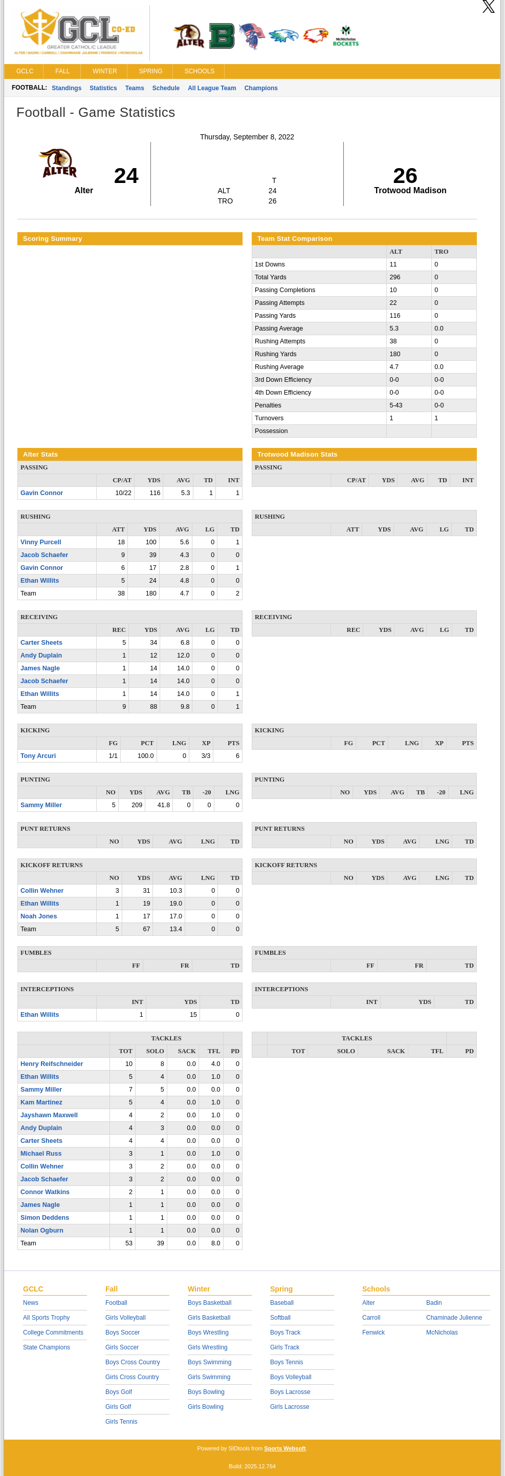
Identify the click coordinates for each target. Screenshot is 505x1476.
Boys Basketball (209, 1302)
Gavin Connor (41, 493)
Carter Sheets (41, 642)
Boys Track (285, 1332)
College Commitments (53, 1332)
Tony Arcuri (38, 756)
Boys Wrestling (208, 1332)
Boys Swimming (209, 1362)
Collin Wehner (41, 890)
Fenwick (373, 1332)
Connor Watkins (45, 1192)
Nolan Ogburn (41, 1230)
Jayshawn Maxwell (49, 1115)
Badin (434, 1302)
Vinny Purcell (40, 542)
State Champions (46, 1347)
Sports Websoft (284, 1448)
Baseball (282, 1302)
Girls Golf (118, 1406)
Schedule (166, 88)
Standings (66, 88)
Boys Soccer (122, 1332)
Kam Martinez (41, 1102)
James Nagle (40, 668)
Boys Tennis (286, 1362)
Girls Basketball (209, 1317)
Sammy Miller (41, 805)
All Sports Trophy (46, 1317)
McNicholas (442, 1332)
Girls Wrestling (208, 1347)
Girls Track (284, 1347)
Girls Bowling (206, 1406)
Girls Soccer (122, 1347)
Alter (368, 1302)
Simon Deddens (44, 1217)
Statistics (103, 88)
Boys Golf (118, 1392)
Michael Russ (41, 1153)
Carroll (371, 1317)
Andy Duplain (41, 655)
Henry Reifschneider (51, 1064)
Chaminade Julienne (454, 1317)
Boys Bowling (206, 1392)
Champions (261, 88)
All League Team (212, 88)
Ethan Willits (39, 580)
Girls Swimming (209, 1377)
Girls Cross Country (132, 1377)
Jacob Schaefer (44, 555)
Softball (280, 1317)
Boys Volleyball (291, 1377)
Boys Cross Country (132, 1362)
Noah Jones (38, 916)
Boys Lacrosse (290, 1392)
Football (116, 1302)
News (30, 1302)
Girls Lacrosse (290, 1406)
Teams (134, 88)
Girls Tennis (121, 1421)
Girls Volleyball (125, 1317)
